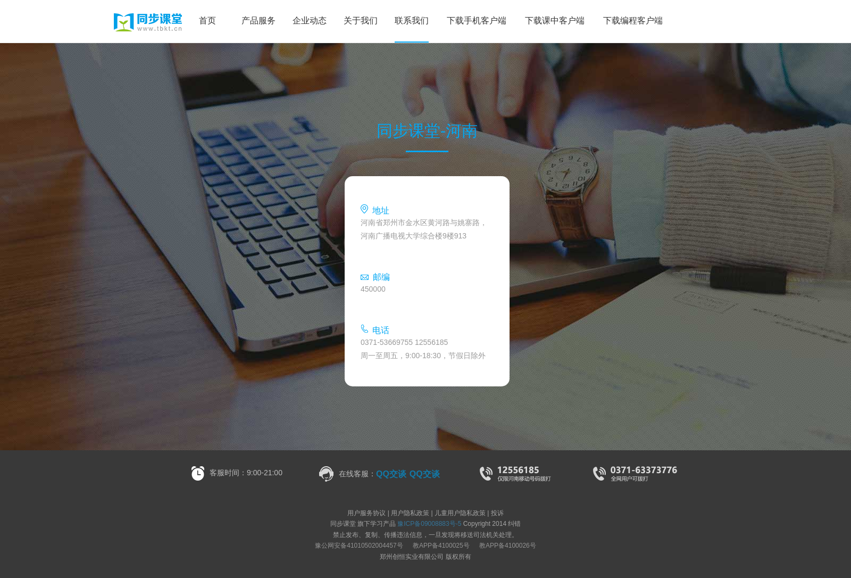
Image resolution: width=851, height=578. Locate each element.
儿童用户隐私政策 (460, 513)
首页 (207, 20)
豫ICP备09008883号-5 (429, 523)
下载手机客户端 (476, 20)
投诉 (497, 513)
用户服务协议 (366, 513)
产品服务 (258, 20)
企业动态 (310, 20)
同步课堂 (101, 22)
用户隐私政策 (410, 513)
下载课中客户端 (555, 20)
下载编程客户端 (633, 20)
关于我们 (361, 20)
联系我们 (412, 20)
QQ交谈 (391, 473)
